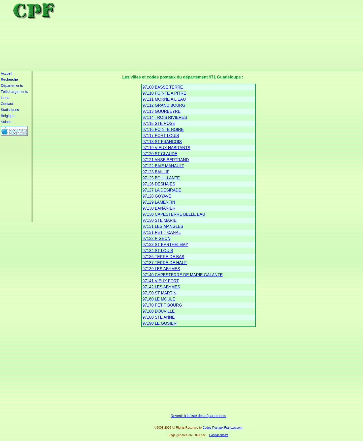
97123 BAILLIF (155, 172)
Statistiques (10, 110)
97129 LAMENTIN (158, 202)
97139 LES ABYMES (161, 269)
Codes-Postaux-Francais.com (222, 427)
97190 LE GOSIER (159, 323)
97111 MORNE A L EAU (164, 99)
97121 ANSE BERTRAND (165, 160)
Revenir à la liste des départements (198, 416)
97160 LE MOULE (158, 299)
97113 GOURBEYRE (161, 111)
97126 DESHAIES (158, 184)
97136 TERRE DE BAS (163, 257)
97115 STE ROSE (158, 123)
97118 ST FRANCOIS (162, 142)
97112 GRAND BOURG (163, 105)
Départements (12, 86)
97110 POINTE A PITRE (164, 93)
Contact (7, 104)
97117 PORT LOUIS (160, 135)
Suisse (6, 122)
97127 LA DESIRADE (161, 190)
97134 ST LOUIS (157, 251)
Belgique (8, 116)
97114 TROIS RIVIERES (164, 117)
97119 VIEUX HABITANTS (166, 148)
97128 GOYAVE (156, 196)
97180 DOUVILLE (158, 311)
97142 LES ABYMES (161, 287)
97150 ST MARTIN (159, 293)
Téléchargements (14, 92)
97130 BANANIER (158, 208)
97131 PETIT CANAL (161, 232)
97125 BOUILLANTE (161, 178)
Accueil (6, 73)
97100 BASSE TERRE (162, 87)
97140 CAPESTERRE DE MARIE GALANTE (182, 275)
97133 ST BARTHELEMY (165, 244)
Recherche (9, 79)
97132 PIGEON (156, 238)
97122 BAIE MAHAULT (163, 166)
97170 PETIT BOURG (162, 305)
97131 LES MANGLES (162, 226)
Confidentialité (218, 435)
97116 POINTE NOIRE (163, 129)
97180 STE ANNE (158, 317)
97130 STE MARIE (159, 220)
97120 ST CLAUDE (159, 154)
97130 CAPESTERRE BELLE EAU (173, 214)
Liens (5, 98)
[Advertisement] (202, 35)
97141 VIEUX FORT (160, 281)
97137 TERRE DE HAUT (164, 263)
